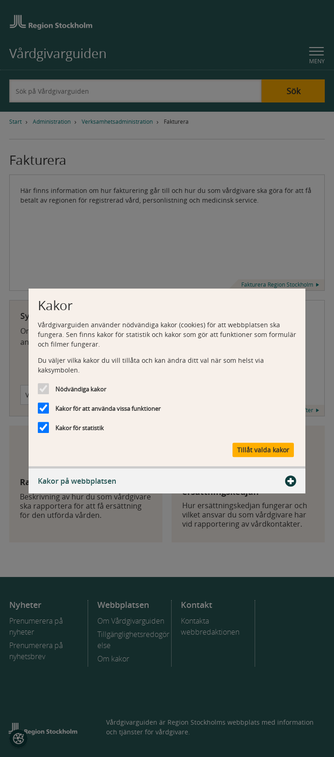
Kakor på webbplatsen (167, 481)
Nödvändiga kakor (80, 389)
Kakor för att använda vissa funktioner (108, 408)
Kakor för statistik (79, 428)
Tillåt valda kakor (263, 449)
